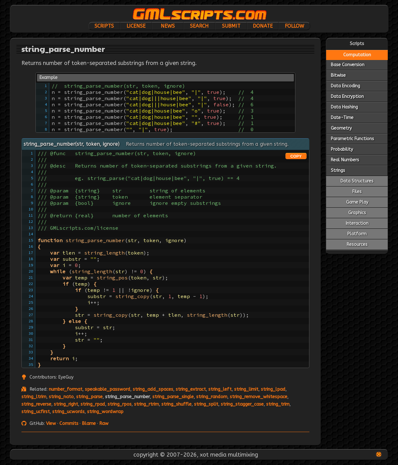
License (136, 26)
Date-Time (342, 117)
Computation (357, 55)
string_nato (61, 396)
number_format (65, 389)
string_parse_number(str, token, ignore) (71, 144)
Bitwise (338, 75)
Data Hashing (344, 107)
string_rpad (93, 404)
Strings (338, 170)
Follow (294, 26)
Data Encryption (347, 96)
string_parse (89, 396)
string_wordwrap (105, 411)
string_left (220, 389)
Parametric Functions (352, 138)
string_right (66, 404)
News (168, 26)
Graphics (357, 212)
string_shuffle (176, 404)
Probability (342, 149)
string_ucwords (68, 411)
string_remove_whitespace (258, 396)
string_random (211, 396)
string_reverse (36, 404)
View (51, 423)
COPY (296, 156)
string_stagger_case (242, 404)
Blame (89, 423)
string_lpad (273, 389)
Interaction (357, 223)
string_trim (277, 404)
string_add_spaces (153, 389)
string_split (206, 404)
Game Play (357, 202)
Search (199, 26)
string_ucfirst (35, 411)
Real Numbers (345, 160)
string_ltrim (33, 396)
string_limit (246, 389)
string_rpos (120, 404)
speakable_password (107, 389)
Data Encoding (345, 86)
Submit (231, 26)
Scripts (104, 26)
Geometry (341, 128)
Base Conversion (347, 64)
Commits (68, 423)
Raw (104, 423)
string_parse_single (173, 396)
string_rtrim (146, 404)
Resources (357, 244)
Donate (263, 26)
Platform (357, 234)
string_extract (191, 389)
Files (357, 191)
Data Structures (356, 181)
